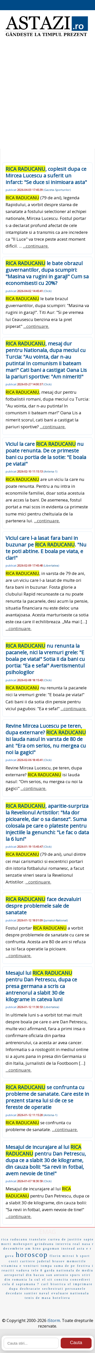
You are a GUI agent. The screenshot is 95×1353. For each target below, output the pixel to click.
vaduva (23, 1270)
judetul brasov (51, 1261)
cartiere (27, 1261)
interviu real (68, 1244)
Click (47, 291)
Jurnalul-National (55, 920)
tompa (46, 1266)
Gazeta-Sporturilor (57, 190)
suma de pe (64, 1266)
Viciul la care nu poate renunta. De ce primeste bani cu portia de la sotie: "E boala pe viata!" (46, 453)
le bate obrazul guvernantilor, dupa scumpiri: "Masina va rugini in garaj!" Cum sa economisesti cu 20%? (47, 273)
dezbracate (30, 1288)
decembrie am (17, 1248)
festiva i (85, 1266)
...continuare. (36, 246)
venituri (31, 1266)
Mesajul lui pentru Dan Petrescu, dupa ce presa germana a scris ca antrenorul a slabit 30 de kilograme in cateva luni (41, 986)
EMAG (47, 1231)
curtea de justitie (65, 1239)
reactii (8, 1270)
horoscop (32, 1254)
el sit (47, 1279)
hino (37, 1248)
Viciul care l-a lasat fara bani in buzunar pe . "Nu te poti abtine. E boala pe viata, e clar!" (46, 548)
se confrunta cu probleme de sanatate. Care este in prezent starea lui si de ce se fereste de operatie (47, 1097)
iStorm (53, 1320)
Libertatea (51, 565)
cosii (13, 1261)
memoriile (76, 1261)
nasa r (88, 1244)
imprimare (83, 1284)
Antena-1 (50, 471)
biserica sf (61, 1284)
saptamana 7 (28, 1284)
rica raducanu (14, 1239)
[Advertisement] (47, 96)
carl (45, 1284)
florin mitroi (62, 1256)
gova (9, 1256)
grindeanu (44, 1244)
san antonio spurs (63, 1275)
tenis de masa (38, 1298)
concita (61, 1279)
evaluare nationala (70, 1293)
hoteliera (61, 1298)
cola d (8, 1284)
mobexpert (23, 1244)
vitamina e (12, 1266)
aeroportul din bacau (24, 1275)
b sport (83, 1256)
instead (68, 1248)
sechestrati (53, 1288)
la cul (34, 1279)
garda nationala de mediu (69, 1270)
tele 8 (37, 1270)
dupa (13, 1288)
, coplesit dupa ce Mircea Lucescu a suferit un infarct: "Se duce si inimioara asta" (46, 175)
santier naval (37, 1293)
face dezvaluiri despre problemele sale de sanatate (43, 906)
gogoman (51, 1248)
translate (38, 1239)
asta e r (84, 1248)
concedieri (80, 1279)
